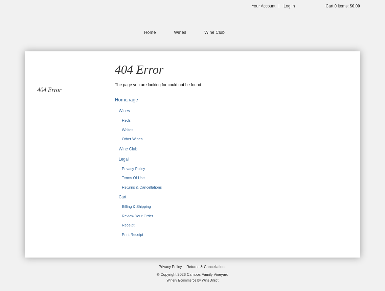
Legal (124, 159)
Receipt (128, 225)
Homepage (126, 99)
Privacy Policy (133, 169)
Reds (126, 120)
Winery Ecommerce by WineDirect (192, 280)
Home (150, 32)
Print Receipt (132, 235)
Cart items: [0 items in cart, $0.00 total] (343, 6)
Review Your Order (137, 216)
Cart (123, 197)
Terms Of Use (133, 178)
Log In (289, 6)
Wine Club (214, 32)
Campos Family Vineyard (69, 23)
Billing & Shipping (136, 206)
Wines (180, 32)
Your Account (263, 6)
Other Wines (132, 139)
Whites (127, 130)
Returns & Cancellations (142, 187)
